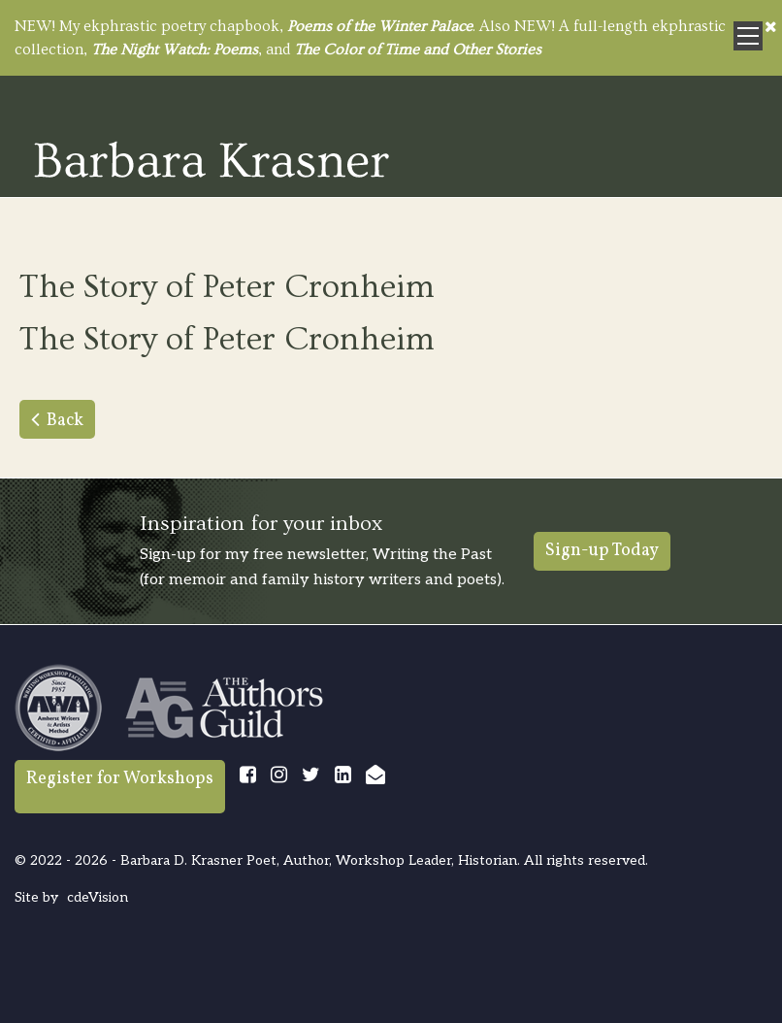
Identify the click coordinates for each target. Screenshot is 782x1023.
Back (65, 421)
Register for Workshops (119, 779)
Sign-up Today (602, 551)
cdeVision (97, 897)
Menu (748, 35)
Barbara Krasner (211, 159)
